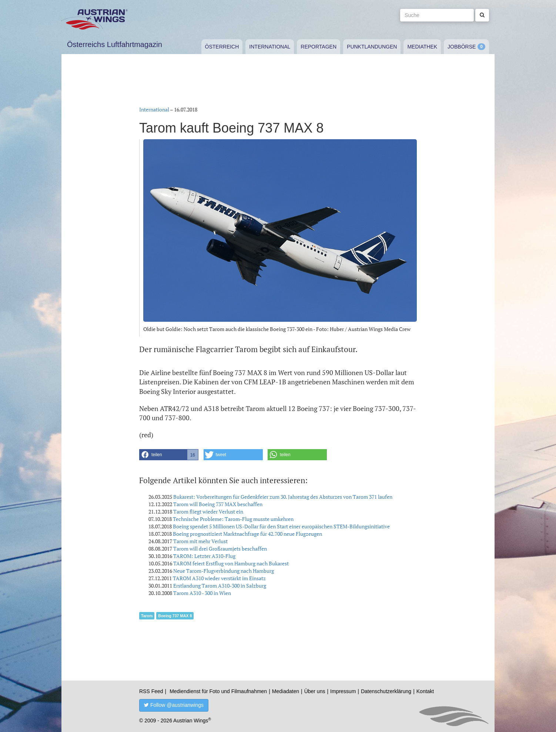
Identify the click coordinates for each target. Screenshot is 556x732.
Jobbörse (462, 47)
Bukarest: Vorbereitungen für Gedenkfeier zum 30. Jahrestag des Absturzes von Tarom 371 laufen (282, 496)
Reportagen (318, 47)
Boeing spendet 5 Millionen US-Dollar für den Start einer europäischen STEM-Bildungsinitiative (281, 526)
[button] (168, 454)
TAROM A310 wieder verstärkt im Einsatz (219, 578)
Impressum (343, 691)
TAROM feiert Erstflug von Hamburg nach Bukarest (231, 563)
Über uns (314, 691)
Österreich (222, 47)
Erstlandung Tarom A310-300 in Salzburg (219, 585)
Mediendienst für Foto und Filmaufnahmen (218, 691)
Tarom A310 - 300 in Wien (202, 592)
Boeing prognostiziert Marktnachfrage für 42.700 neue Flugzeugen (247, 533)
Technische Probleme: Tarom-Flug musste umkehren (233, 518)
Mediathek (422, 47)
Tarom (147, 616)
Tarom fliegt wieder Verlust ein (208, 511)
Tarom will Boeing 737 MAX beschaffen (217, 504)
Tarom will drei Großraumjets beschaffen (220, 548)
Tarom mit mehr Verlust (200, 541)
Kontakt (425, 691)
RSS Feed (151, 691)
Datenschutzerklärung (386, 691)
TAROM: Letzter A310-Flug (204, 555)
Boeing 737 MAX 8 (175, 616)
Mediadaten (285, 691)
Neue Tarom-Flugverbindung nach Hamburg (223, 570)
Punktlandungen (372, 47)
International (269, 47)
